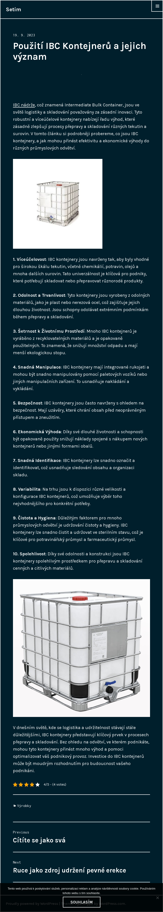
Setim (13, 9)
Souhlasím (81, 902)
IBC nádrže (24, 105)
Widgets (157, 11)
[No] (157, 897)
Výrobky (24, 806)
